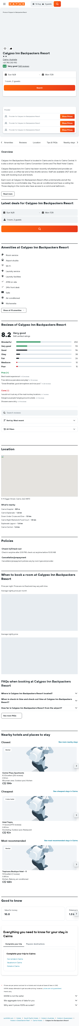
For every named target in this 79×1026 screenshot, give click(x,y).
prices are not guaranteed (52, 988)
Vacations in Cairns (14, 962)
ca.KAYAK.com (8, 1018)
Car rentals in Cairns (15, 959)
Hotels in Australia (47, 1018)
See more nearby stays (68, 742)
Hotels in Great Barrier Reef (20, 1020)
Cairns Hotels (37, 1020)
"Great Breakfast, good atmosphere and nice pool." (26, 383)
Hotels (18, 1018)
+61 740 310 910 (10, 62)
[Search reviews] (42, 412)
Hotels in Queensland (64, 1018)
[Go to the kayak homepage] (17, 3)
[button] (4, 4)
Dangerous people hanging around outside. (22, 398)
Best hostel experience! (15, 376)
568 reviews (23, 66)
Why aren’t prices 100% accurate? (41, 1005)
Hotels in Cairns (13, 966)
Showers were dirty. (13, 401)
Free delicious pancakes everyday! (19, 380)
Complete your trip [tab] (13, 944)
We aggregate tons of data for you (41, 1000)
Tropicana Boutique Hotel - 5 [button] (14, 871)
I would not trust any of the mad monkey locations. (25, 394)
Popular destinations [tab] (35, 944)
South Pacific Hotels (31, 1018)
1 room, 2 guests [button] (12, 81)
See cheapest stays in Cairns (65, 791)
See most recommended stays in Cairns (61, 840)
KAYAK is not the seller (41, 995)
